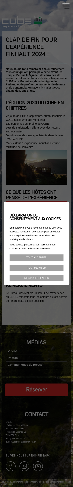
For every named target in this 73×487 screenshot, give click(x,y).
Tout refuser (36, 267)
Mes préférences (36, 278)
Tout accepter (36, 257)
